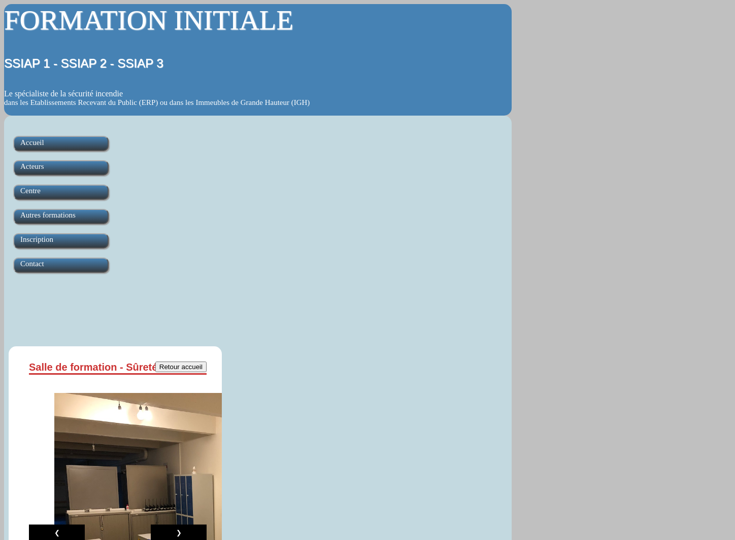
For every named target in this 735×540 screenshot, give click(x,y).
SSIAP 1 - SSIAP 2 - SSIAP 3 (83, 63)
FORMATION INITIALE (148, 20)
